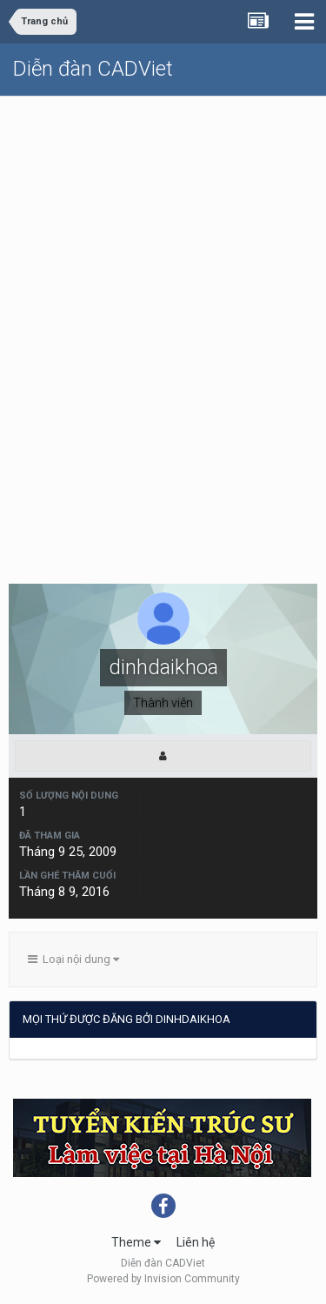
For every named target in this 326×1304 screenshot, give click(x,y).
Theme (136, 1242)
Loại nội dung (73, 959)
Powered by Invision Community (163, 1279)
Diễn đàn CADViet (93, 69)
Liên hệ (195, 1242)
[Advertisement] (163, 268)
